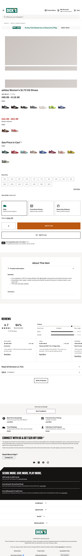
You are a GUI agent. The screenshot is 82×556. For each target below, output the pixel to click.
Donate (48, 431)
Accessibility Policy (65, 550)
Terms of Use (17, 550)
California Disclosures (41, 555)
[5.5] (12, 179)
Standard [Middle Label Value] (58, 328)
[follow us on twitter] (39, 462)
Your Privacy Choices (16, 555)
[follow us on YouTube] (34, 462)
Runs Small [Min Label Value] (40, 328)
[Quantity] (9, 225)
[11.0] (19, 184)
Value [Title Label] (39, 331)
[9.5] (71, 179)
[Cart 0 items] (77, 10)
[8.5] (56, 179)
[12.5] (34, 184)
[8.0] (49, 179)
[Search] (43, 17)
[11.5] (27, 184)
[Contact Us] (8, 457)
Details (9, 431)
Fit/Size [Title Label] (39, 324)
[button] (10, 218)
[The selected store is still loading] (50, 10)
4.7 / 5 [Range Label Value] (78, 335)
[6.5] (27, 179)
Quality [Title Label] (39, 335)
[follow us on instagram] (48, 462)
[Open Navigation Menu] (3, 10)
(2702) (13, 94)
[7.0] (34, 179)
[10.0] (5, 184)
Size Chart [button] (77, 189)
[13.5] (49, 184)
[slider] (59, 326)
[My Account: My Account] (64, 10)
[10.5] (12, 184)
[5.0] (5, 179)
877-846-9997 (60, 547)
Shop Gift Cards (22, 479)
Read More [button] (11, 291)
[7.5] (41, 179)
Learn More (65, 28)
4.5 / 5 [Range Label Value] (78, 331)
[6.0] (19, 179)
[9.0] (64, 179)
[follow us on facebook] (43, 462)
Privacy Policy (41, 550)
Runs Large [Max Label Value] (77, 328)
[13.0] (41, 184)
